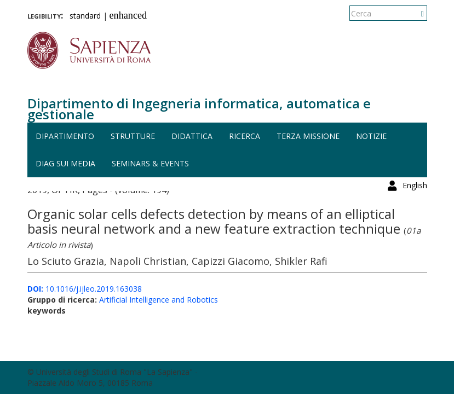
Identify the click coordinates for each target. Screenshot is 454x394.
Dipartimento (65, 136)
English (415, 13)
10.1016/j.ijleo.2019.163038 (84, 288)
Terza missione (308, 136)
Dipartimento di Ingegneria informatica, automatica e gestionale (199, 108)
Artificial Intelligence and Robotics (158, 299)
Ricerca (244, 136)
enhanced (128, 15)
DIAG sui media (65, 163)
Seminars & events (150, 163)
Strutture (133, 136)
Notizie (371, 136)
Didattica (191, 136)
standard (85, 15)
